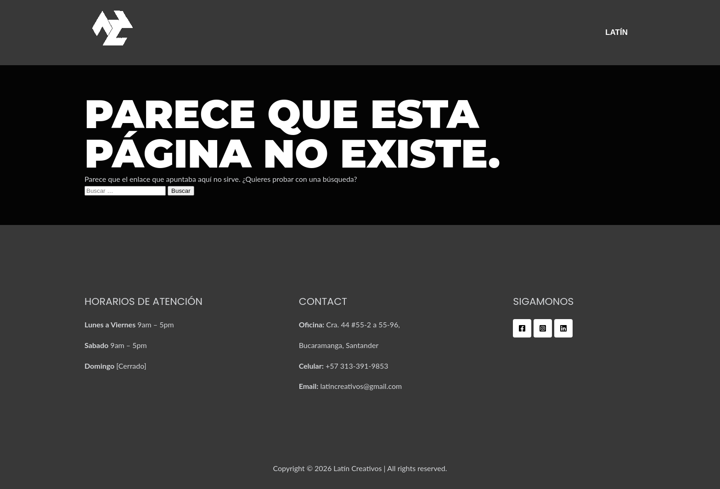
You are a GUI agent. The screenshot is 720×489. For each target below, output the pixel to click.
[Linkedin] (563, 328)
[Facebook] (522, 328)
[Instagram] (543, 328)
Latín (616, 32)
